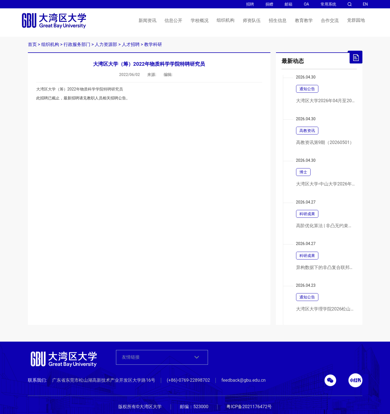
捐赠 (269, 4)
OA (306, 4)
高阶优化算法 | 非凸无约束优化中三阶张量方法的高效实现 (325, 225)
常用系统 (328, 4)
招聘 (250, 4)
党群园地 (356, 20)
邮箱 (288, 4)
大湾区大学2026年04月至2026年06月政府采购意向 (325, 100)
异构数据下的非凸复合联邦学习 (325, 267)
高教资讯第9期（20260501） (325, 142)
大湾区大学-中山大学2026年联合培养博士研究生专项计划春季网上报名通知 (325, 184)
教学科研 (153, 44)
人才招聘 (131, 44)
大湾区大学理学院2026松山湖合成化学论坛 (325, 309)
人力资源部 (106, 44)
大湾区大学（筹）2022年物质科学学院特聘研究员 (79, 89)
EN (365, 4)
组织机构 (225, 20)
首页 (32, 44)
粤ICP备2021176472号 (249, 406)
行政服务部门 (77, 44)
